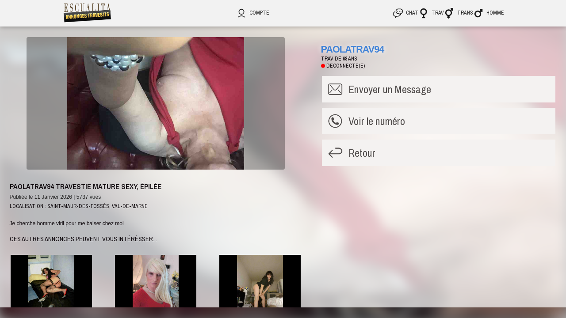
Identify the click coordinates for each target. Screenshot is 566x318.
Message (389, 89)
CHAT (405, 12)
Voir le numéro (376, 121)
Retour (361, 153)
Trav (431, 12)
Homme (488, 12)
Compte (252, 12)
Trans (458, 12)
